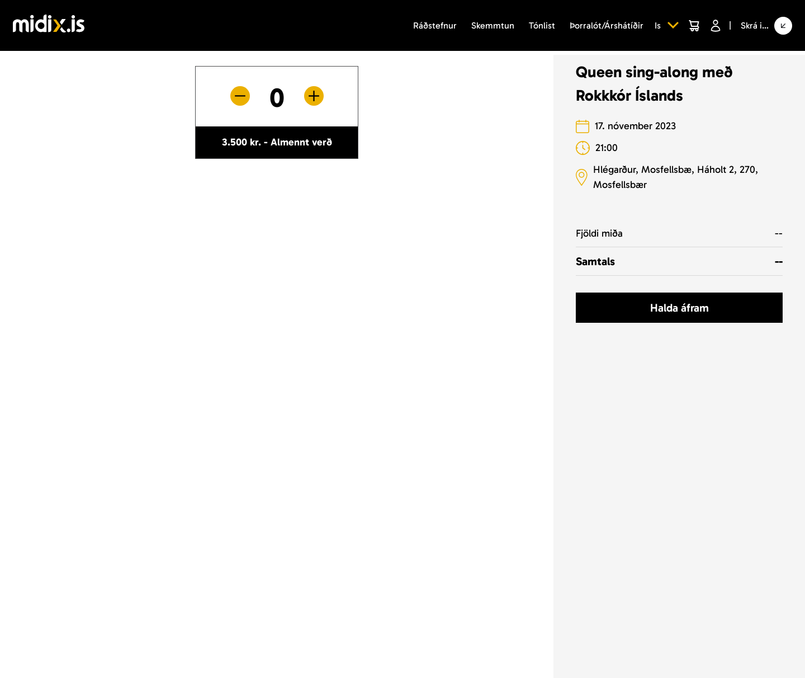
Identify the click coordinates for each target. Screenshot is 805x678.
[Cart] (693, 25)
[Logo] (48, 25)
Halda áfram (679, 307)
